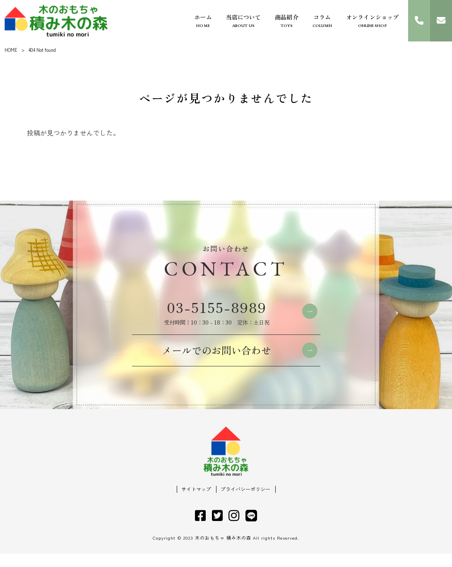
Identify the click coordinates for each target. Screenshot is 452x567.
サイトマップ (196, 502)
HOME (11, 49)
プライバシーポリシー (245, 502)
